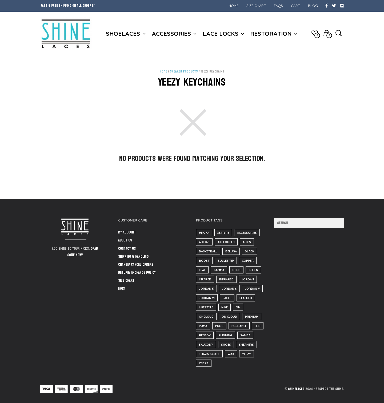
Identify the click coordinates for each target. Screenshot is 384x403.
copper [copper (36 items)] (248, 261)
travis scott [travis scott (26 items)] (209, 354)
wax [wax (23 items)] (231, 354)
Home (233, 5)
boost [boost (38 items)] (204, 261)
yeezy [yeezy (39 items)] (246, 354)
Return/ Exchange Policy (137, 272)
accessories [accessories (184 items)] (247, 233)
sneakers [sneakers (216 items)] (246, 344)
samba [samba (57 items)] (245, 335)
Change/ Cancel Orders (135, 264)
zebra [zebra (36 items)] (204, 363)
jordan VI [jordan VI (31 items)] (207, 298)
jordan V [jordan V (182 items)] (252, 289)
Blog (313, 5)
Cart (295, 5)
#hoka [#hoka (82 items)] (204, 233)
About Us (125, 240)
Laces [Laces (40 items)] (227, 298)
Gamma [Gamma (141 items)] (219, 270)
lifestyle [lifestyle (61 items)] (206, 307)
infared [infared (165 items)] (205, 279)
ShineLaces (296, 389)
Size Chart (256, 5)
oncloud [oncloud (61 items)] (206, 317)
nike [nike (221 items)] (224, 307)
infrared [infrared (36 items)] (226, 279)
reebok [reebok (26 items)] (205, 335)
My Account (127, 232)
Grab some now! (82, 252)
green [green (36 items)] (253, 270)
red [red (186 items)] (258, 326)
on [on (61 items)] (238, 307)
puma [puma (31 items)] (203, 326)
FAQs (278, 5)
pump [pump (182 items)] (219, 326)
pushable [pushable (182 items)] (239, 326)
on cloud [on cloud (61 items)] (229, 317)
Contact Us (127, 248)
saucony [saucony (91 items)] (206, 344)
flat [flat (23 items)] (202, 270)
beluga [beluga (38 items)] (231, 251)
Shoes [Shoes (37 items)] (226, 344)
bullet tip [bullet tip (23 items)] (226, 261)
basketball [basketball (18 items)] (208, 251)
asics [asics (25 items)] (247, 242)
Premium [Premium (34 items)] (251, 317)
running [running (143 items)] (225, 335)
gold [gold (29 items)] (236, 270)
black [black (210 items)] (249, 251)
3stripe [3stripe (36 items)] (223, 233)
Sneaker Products (184, 71)
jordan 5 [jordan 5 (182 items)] (206, 289)
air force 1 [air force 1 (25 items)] (226, 242)
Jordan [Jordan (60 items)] (248, 279)
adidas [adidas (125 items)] (204, 242)
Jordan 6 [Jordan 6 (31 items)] (229, 289)
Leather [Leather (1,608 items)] (245, 298)
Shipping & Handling (133, 256)
